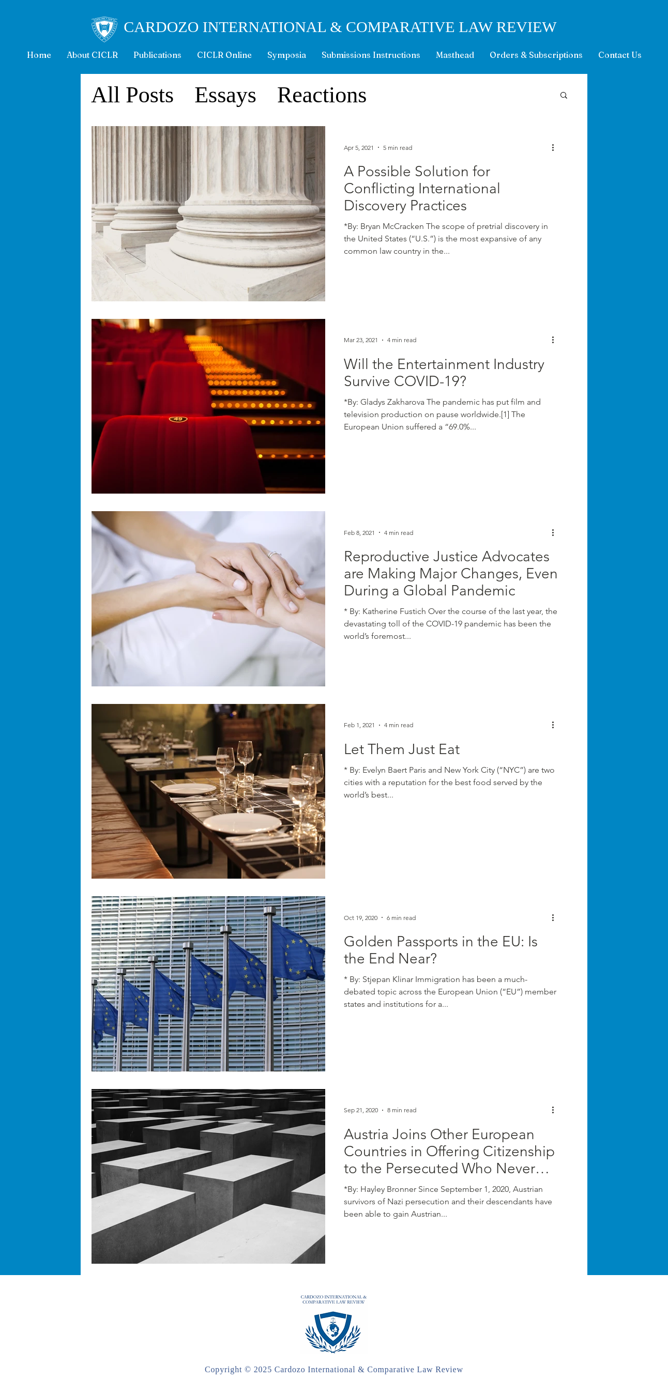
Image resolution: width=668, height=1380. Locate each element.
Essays (225, 95)
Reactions (322, 95)
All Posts (132, 95)
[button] (564, 95)
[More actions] (556, 147)
